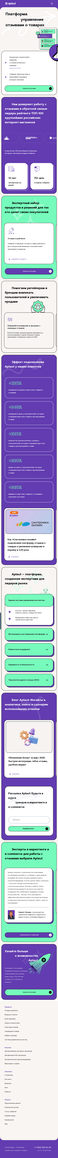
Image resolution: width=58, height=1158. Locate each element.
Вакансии (8, 1083)
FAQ (6, 1124)
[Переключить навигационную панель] (52, 3)
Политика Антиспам (11, 1107)
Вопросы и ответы (11, 1014)
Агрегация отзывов (11, 1027)
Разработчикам (10, 1116)
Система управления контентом (16, 1039)
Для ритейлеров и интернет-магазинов (18, 1051)
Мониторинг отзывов (12, 1063)
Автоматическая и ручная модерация (18, 1059)
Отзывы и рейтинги (11, 1010)
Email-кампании (10, 1019)
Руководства (9, 1120)
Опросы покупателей (12, 1023)
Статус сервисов (10, 1111)
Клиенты (8, 1092)
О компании (9, 1075)
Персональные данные (12, 1103)
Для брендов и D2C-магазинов (15, 1055)
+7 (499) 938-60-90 (42, 1147)
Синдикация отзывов (12, 1031)
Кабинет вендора (11, 1035)
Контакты (8, 1079)
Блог (6, 1087)
